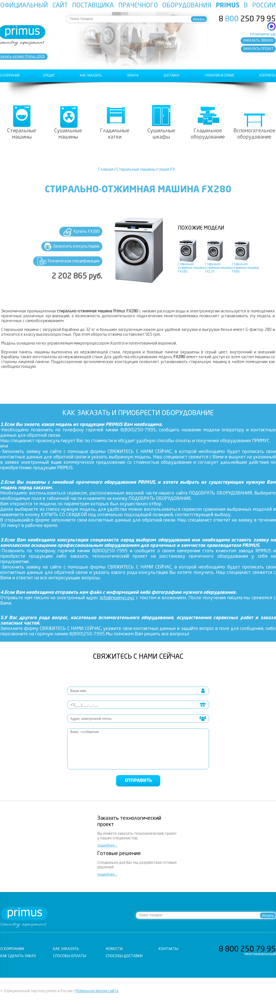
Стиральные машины (21, 134)
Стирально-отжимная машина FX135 (218, 268)
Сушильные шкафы (161, 134)
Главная (105, 170)
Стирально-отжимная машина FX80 (245, 268)
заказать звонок (258, 40)
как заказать (91, 75)
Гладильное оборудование (208, 134)
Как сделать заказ (18, 956)
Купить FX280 (87, 232)
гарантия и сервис (219, 75)
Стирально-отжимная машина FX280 (191, 268)
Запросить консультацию (76, 246)
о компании (9, 75)
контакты (267, 75)
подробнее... (107, 845)
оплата (133, 75)
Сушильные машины (68, 134)
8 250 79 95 (247, 19)
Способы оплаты (69, 956)
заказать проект (258, 49)
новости (114, 949)
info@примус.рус (263, 34)
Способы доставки (124, 956)
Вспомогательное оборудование (254, 134)
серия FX (167, 170)
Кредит (49, 75)
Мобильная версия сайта (96, 991)
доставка (171, 75)
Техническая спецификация (73, 261)
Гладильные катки (114, 134)
